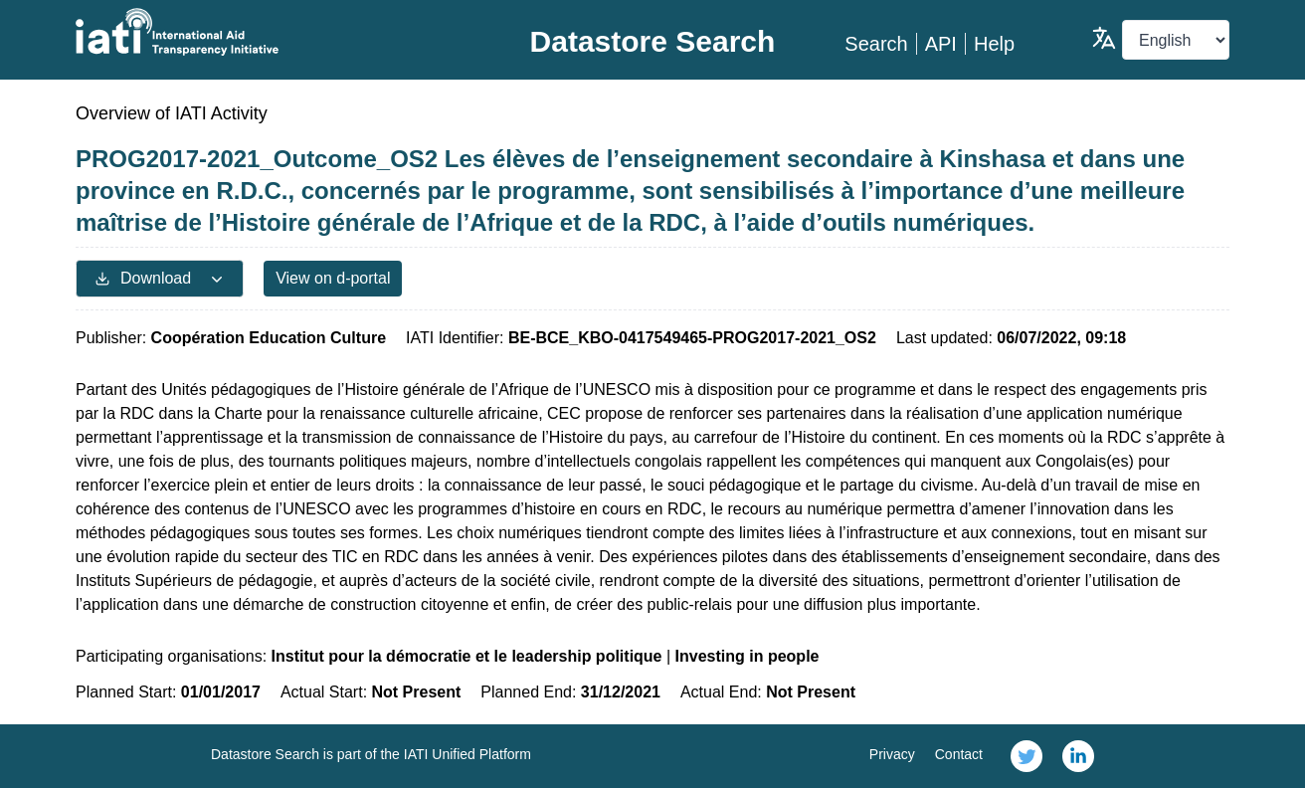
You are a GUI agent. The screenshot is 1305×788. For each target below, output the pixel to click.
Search (875, 44)
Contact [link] (959, 754)
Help (994, 44)
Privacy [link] (892, 754)
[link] (1026, 756)
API (941, 44)
